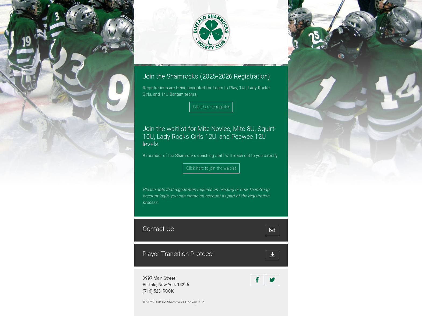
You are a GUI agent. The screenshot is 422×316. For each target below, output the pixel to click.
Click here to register (211, 106)
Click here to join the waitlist (211, 168)
